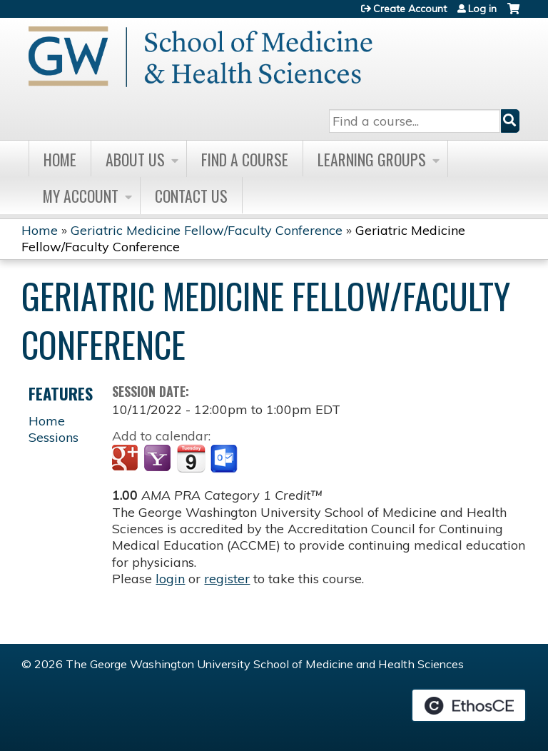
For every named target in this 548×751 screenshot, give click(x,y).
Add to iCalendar (191, 458)
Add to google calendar (126, 459)
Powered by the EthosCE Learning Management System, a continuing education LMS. (469, 705)
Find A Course (244, 159)
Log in (482, 9)
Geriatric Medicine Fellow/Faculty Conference (206, 230)
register (227, 578)
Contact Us (191, 195)
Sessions (53, 437)
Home (60, 159)
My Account (80, 195)
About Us (135, 159)
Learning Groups (372, 159)
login (170, 578)
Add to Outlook (225, 459)
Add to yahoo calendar (158, 459)
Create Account (410, 9)
